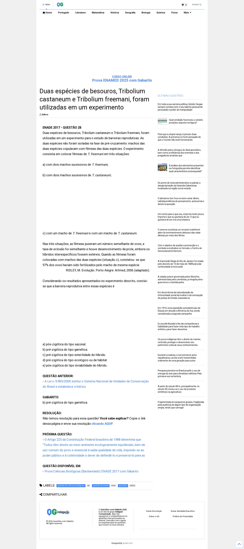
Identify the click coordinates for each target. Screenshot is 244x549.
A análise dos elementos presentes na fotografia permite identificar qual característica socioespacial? (186, 168)
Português (63, 12)
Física (174, 12)
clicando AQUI (102, 424)
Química (161, 12)
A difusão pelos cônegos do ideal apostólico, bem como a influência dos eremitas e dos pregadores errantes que (179, 153)
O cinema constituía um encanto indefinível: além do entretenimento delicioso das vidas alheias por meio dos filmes (179, 232)
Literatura (80, 12)
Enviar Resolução (154, 511)
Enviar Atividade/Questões (183, 511)
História (114, 12)
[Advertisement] (122, 48)
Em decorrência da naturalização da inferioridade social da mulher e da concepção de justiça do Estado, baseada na (180, 295)
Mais (187, 12)
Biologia (146, 12)
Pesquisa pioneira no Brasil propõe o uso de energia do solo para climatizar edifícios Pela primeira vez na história (180, 373)
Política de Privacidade (183, 516)
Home (47, 12)
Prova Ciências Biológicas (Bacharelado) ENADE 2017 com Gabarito (91, 471)
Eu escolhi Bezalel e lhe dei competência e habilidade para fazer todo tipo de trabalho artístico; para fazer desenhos (179, 326)
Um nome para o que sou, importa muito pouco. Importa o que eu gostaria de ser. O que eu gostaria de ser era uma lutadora (181, 217)
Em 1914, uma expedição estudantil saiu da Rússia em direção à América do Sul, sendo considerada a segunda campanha (179, 311)
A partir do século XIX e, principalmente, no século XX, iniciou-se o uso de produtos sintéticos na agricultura (178, 389)
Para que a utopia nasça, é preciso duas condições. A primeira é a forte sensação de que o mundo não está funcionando (179, 137)
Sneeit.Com (128, 543)
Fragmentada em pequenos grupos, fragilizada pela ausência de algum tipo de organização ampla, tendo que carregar (181, 405)
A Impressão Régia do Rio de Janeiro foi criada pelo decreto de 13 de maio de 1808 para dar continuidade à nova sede (180, 264)
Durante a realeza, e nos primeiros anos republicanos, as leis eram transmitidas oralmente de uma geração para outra (177, 358)
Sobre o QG (154, 516)
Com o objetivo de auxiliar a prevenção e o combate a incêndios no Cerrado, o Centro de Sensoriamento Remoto (180, 248)
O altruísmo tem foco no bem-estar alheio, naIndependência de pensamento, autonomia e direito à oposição (181, 201)
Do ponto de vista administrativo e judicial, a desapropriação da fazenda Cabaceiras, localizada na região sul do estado (179, 186)
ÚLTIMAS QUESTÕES (170, 95)
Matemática (98, 12)
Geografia (130, 12)
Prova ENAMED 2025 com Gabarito (122, 80)
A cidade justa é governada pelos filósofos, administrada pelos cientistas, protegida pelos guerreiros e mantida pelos (180, 279)
